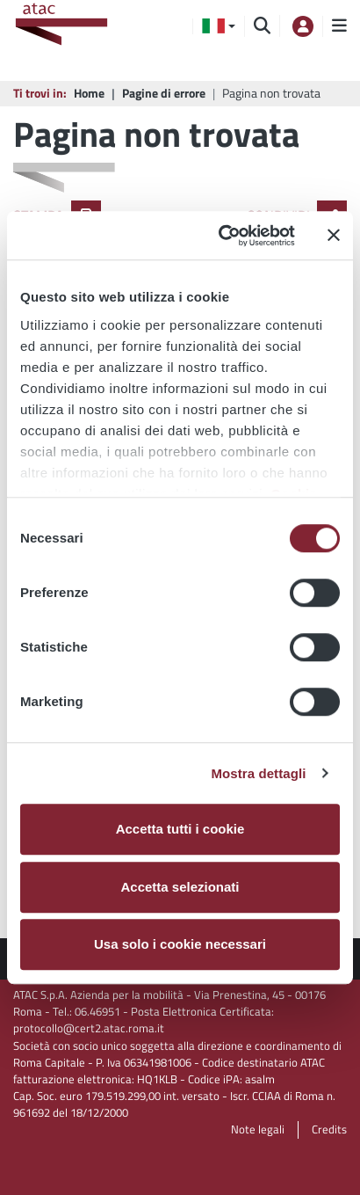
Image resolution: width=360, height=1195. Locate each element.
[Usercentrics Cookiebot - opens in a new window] (222, 235)
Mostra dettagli (258, 773)
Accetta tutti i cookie (180, 828)
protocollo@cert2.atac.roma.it (88, 1028)
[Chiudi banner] (334, 236)
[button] (218, 26)
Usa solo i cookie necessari (180, 943)
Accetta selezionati (179, 886)
